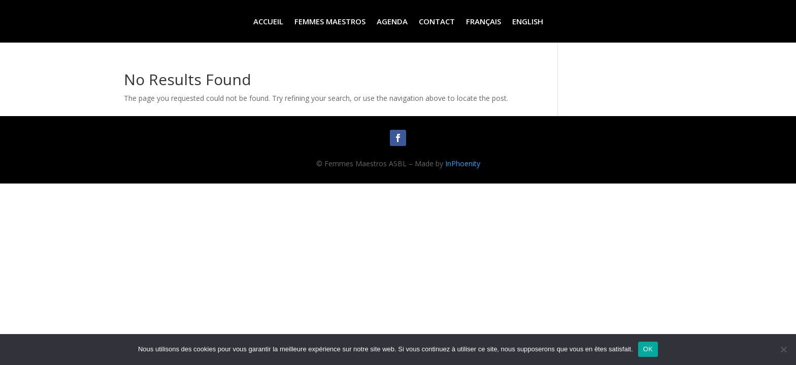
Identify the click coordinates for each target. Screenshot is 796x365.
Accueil (268, 22)
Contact (437, 22)
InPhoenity (462, 163)
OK (648, 349)
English (527, 22)
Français (483, 22)
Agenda (392, 22)
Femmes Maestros (330, 22)
